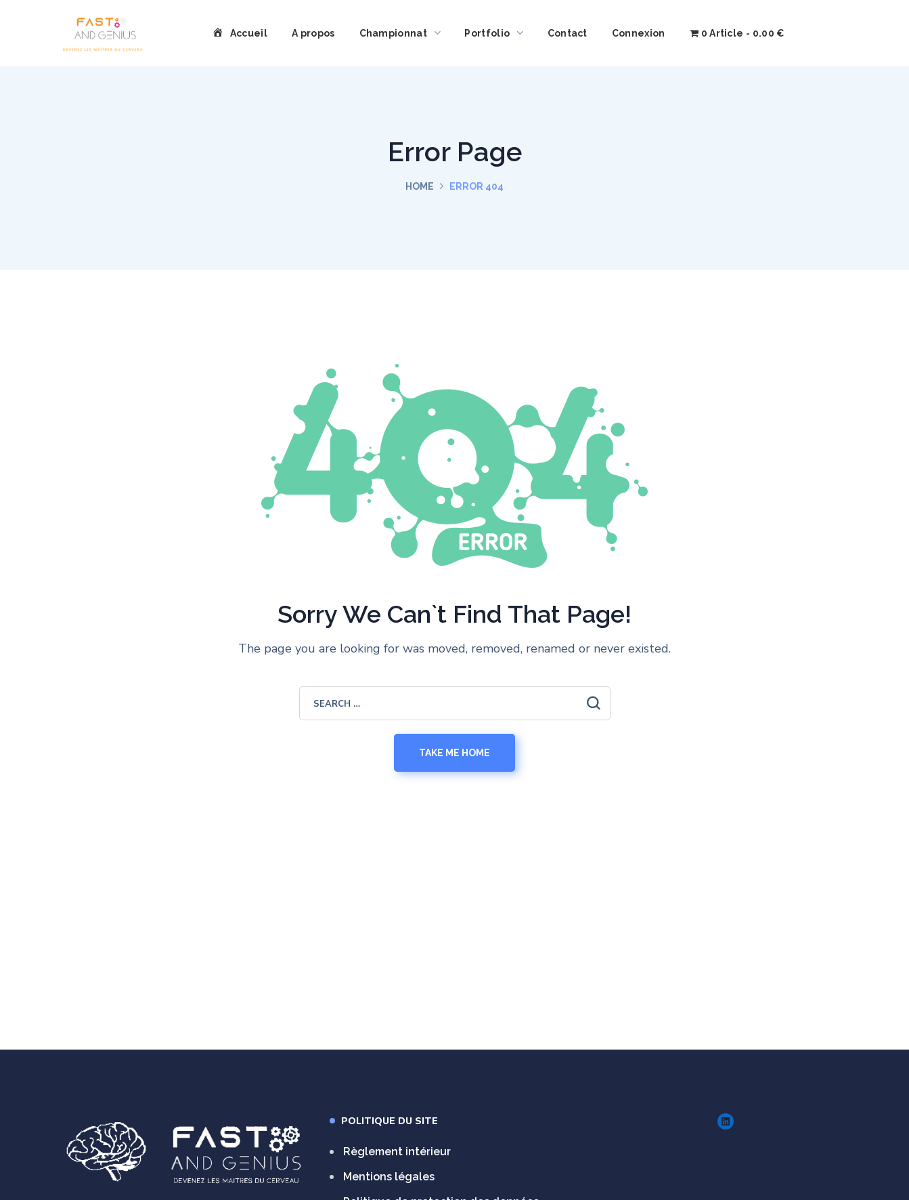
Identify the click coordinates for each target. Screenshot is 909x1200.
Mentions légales (389, 1176)
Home (419, 186)
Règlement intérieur (397, 1151)
